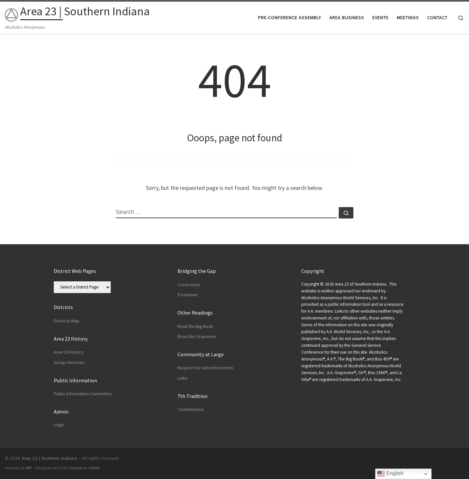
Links (183, 378)
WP (29, 468)
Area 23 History (69, 352)
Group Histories (69, 362)
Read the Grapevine (197, 336)
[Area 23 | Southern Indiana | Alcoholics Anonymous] (11, 13)
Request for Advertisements (206, 368)
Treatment (188, 295)
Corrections (189, 285)
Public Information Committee (83, 394)
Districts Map (66, 321)
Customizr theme (84, 468)
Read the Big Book (195, 326)
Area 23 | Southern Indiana (49, 458)
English (390, 474)
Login (59, 425)
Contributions (191, 409)
